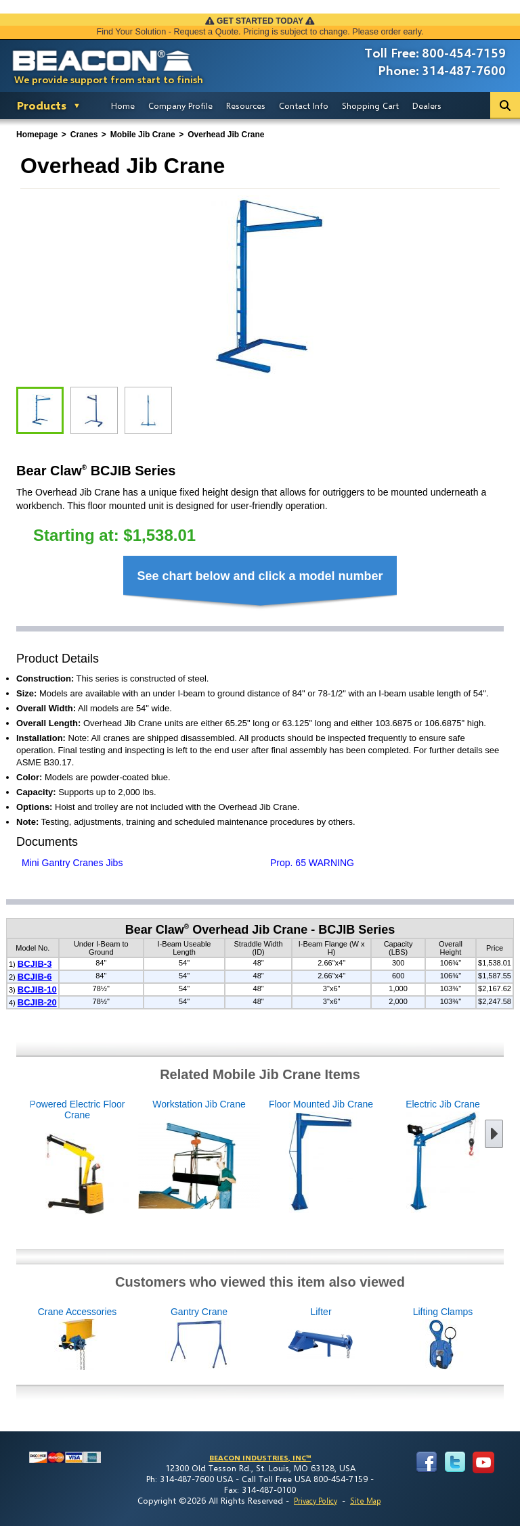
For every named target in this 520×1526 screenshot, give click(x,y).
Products (41, 105)
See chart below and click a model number (260, 576)
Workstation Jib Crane (143, 1157)
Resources (245, 105)
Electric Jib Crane (387, 1157)
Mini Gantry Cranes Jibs (72, 862)
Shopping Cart (370, 105)
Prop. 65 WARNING (312, 862)
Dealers (426, 105)
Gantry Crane (255, 1339)
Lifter (377, 1339)
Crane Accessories (133, 1339)
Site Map (365, 1500)
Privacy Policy (315, 1500)
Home (123, 105)
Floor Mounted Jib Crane (265, 1157)
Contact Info (303, 105)
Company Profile (180, 105)
